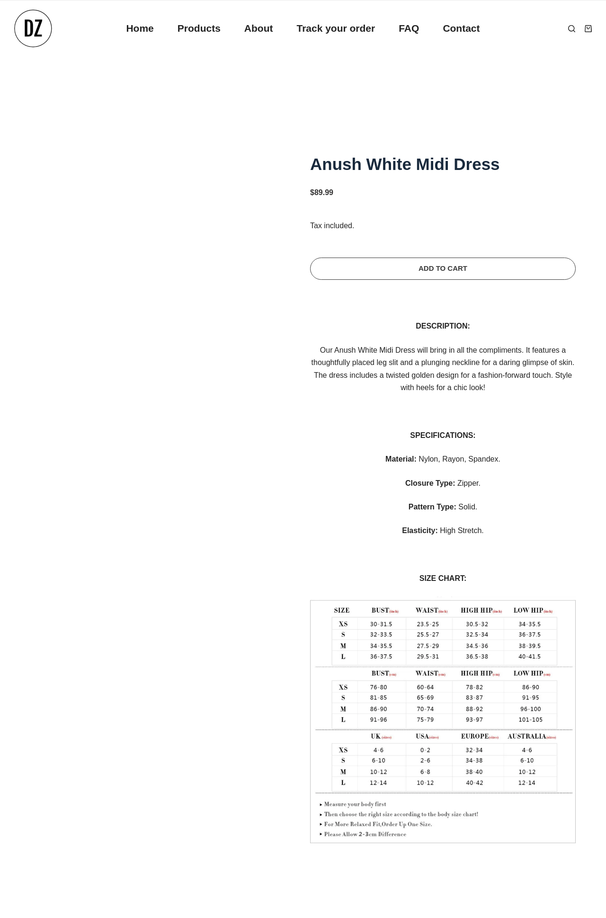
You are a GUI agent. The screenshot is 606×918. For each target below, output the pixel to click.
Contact (461, 28)
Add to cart (443, 268)
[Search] (571, 28)
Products (199, 28)
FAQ (409, 28)
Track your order (335, 28)
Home (139, 28)
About (258, 28)
